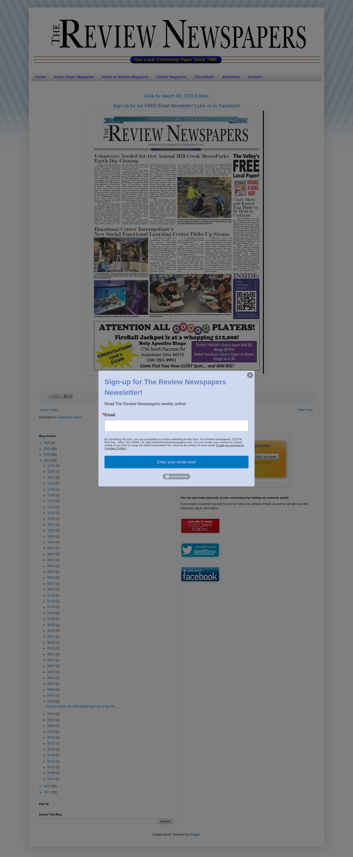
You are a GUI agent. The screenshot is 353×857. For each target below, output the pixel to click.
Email (109, 415)
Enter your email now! (176, 462)
